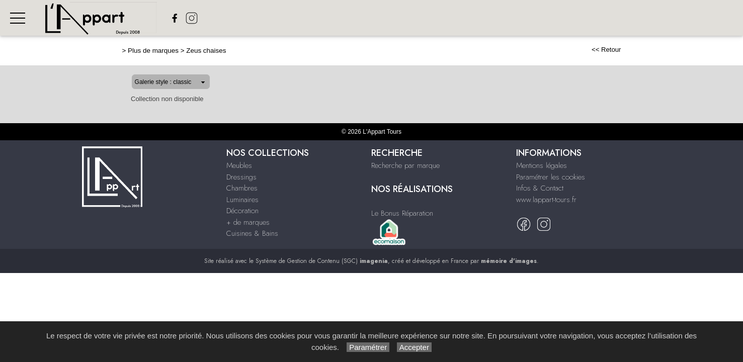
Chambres (407, 18)
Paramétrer (368, 347)
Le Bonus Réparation (402, 213)
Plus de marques (121, 50)
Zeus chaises (174, 50)
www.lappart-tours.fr (546, 199)
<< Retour (638, 49)
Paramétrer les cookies (550, 177)
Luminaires (458, 18)
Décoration (512, 18)
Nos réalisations (706, 18)
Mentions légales (541, 165)
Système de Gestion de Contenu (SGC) (322, 260)
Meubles (311, 18)
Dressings (358, 18)
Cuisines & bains (636, 18)
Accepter (414, 347)
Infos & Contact (539, 188)
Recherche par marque (405, 165)
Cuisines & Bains (252, 233)
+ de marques (248, 222)
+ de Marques (570, 18)
